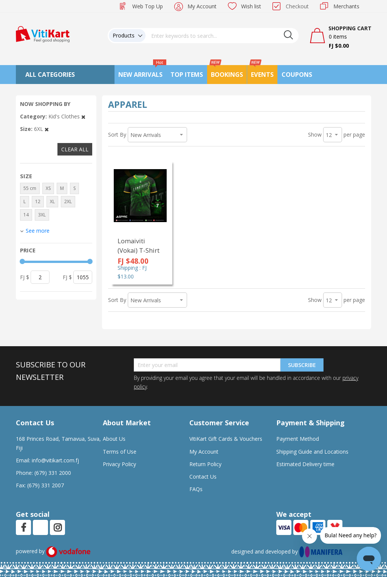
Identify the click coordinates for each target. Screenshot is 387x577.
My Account (202, 6)
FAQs (196, 489)
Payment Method (297, 438)
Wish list (251, 6)
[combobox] (222, 35)
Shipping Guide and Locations (312, 451)
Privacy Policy (119, 464)
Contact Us (203, 476)
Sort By (117, 134)
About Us (114, 438)
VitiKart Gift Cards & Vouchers (225, 438)
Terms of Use (119, 451)
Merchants (346, 6)
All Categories (50, 74)
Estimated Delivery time (305, 464)
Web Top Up (147, 6)
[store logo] (43, 33)
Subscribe (302, 365)
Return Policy (205, 464)
